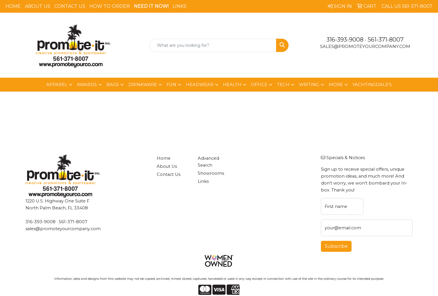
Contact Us (69, 6)
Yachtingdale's (372, 84)
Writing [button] (309, 84)
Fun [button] (171, 84)
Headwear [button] (199, 84)
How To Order (109, 6)
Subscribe (336, 246)
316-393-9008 (344, 39)
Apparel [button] (56, 84)
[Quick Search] (212, 45)
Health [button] (232, 84)
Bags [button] (112, 84)
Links (179, 6)
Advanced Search (208, 162)
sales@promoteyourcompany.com (365, 46)
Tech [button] (283, 84)
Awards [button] (87, 84)
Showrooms (211, 173)
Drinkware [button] (142, 84)
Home (13, 6)
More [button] (336, 84)
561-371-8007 (386, 39)
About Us (37, 6)
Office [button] (259, 84)
